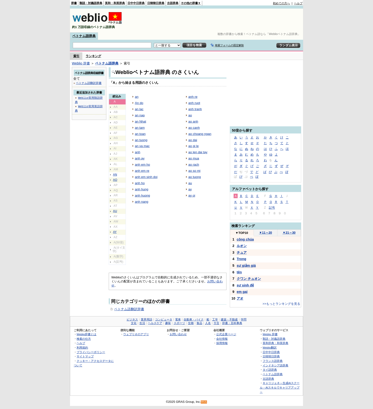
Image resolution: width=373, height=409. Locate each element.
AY (115, 232)
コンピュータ (163, 319)
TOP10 (241, 233)
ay (190, 189)
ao (190, 115)
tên (239, 272)
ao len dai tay (197, 152)
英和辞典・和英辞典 (275, 343)
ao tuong (194, 177)
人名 (208, 323)
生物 (191, 323)
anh (137, 152)
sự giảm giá (246, 265)
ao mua (193, 158)
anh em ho (142, 164)
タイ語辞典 (270, 369)
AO (115, 180)
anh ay (139, 158)
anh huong (142, 195)
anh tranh (195, 109)
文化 (134, 323)
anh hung (141, 189)
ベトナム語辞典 (84, 36)
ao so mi (194, 170)
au (190, 183)
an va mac (142, 146)
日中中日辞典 (136, 3)
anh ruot (194, 103)
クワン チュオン (249, 279)
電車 (178, 319)
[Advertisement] (216, 20)
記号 (272, 207)
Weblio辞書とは (86, 334)
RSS (204, 402)
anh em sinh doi (146, 177)
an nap (140, 115)
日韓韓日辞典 (155, 3)
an (136, 97)
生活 (142, 323)
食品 (199, 323)
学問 (243, 319)
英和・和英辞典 (115, 3)
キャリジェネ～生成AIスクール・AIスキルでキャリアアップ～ (279, 387)
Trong (241, 259)
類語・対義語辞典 (90, 3)
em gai (242, 292)
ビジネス (132, 319)
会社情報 (222, 338)
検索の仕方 (84, 338)
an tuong (141, 140)
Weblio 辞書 (81, 63)
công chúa (245, 239)
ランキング (93, 56)
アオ (240, 298)
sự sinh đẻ (245, 285)
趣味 (168, 323)
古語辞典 (172, 3)
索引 (76, 56)
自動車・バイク (194, 319)
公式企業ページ (226, 334)
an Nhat (140, 121)
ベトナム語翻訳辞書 (129, 309)
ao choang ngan (199, 134)
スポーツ (179, 323)
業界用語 (146, 319)
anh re (192, 97)
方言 (216, 323)
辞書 (74, 3)
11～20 (265, 232)
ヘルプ (298, 3)
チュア (242, 252)
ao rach (193, 164)
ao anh (193, 121)
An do (139, 103)
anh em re (142, 170)
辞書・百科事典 (232, 323)
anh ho (140, 183)
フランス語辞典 (273, 360)
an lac (139, 109)
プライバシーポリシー (91, 352)
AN (115, 174)
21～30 (289, 232)
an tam (140, 127)
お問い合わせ (178, 334)
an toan (140, 134)
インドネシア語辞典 (275, 365)
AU (115, 211)
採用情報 (222, 343)
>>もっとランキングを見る (281, 304)
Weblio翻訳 (270, 347)
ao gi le (193, 146)
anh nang (141, 201)
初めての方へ (281, 3)
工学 (215, 319)
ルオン (242, 246)
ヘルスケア (155, 323)
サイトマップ (85, 356)
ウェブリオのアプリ (136, 334)
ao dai (192, 140)
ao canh (194, 127)
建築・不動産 (229, 319)
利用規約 (82, 347)
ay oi (191, 195)
